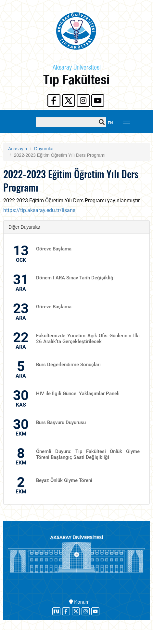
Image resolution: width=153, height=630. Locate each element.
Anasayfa (17, 148)
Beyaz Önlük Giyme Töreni (64, 480)
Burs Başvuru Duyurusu (61, 422)
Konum (79, 602)
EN (110, 123)
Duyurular (44, 148)
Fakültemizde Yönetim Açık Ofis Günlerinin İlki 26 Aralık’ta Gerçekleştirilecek (88, 338)
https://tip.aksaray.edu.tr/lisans (39, 210)
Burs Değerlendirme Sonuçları (68, 365)
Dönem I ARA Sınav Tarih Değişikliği (75, 278)
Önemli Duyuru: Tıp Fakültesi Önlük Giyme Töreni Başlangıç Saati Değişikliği (88, 454)
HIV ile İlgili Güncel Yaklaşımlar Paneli (78, 393)
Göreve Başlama (53, 249)
